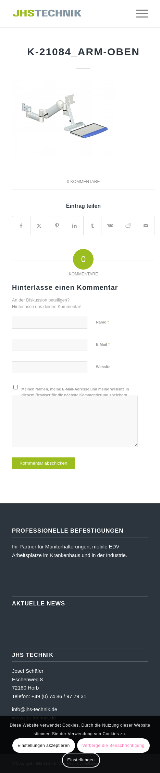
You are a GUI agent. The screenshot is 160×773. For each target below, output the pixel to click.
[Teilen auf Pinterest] (57, 225)
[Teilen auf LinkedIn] (75, 225)
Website (103, 367)
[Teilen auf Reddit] (128, 225)
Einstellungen (81, 760)
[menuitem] (122, 13)
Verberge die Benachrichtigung (113, 745)
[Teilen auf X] (39, 225)
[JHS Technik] (66, 13)
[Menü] (138, 13)
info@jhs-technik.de (34, 709)
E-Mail (103, 344)
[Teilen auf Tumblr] (92, 225)
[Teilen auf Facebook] (21, 225)
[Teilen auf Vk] (110, 225)
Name (102, 322)
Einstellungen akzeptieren (43, 745)
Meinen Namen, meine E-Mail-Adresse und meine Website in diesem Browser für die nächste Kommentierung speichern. (75, 392)
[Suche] (122, 13)
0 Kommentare (83, 181)
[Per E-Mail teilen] (146, 225)
